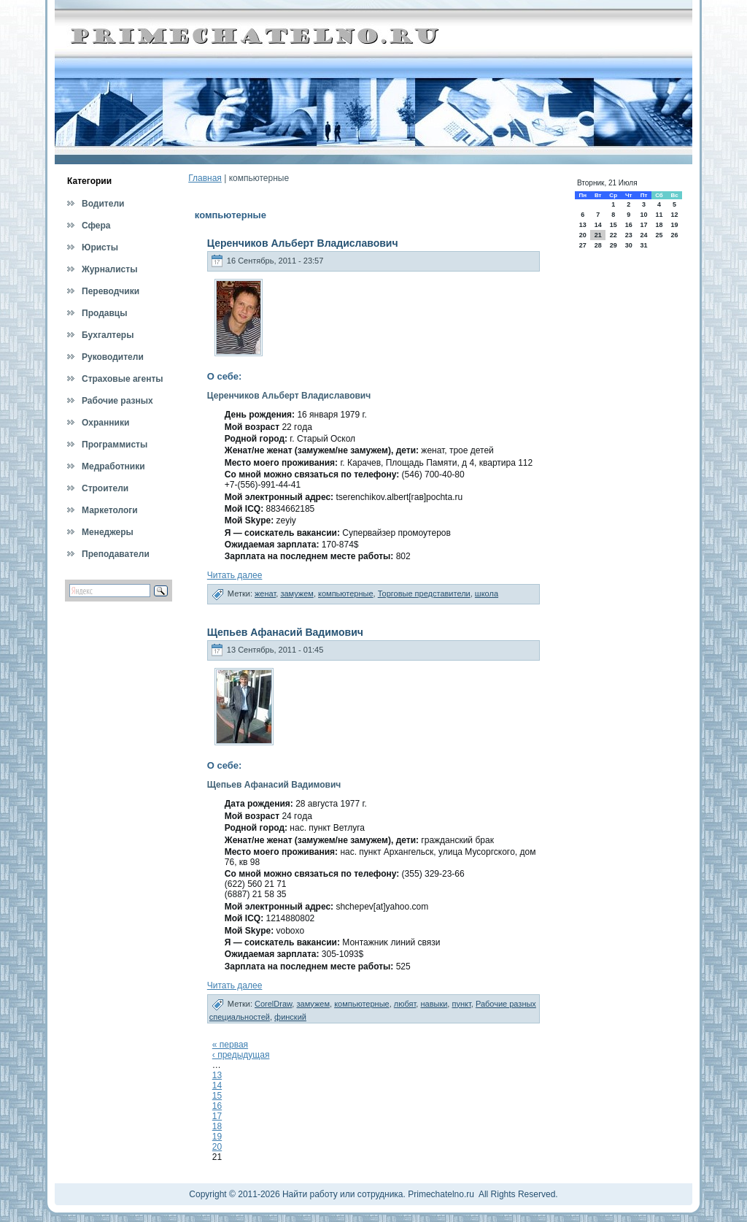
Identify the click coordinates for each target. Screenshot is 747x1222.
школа (486, 593)
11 (658, 214)
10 (643, 214)
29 (613, 245)
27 (583, 245)
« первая (230, 1045)
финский (290, 1016)
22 (613, 235)
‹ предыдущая (241, 1055)
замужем (297, 593)
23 (628, 235)
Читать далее (235, 575)
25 (658, 235)
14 (217, 1085)
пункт (461, 1003)
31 (643, 245)
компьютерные (346, 593)
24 (643, 235)
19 (217, 1136)
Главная (205, 178)
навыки (433, 1003)
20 (217, 1147)
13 (217, 1075)
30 (628, 245)
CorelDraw (273, 1003)
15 (217, 1096)
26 (674, 235)
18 (217, 1126)
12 (674, 214)
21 (598, 235)
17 (217, 1116)
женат (265, 593)
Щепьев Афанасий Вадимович (285, 632)
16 (217, 1106)
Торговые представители (424, 593)
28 (598, 245)
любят (405, 1003)
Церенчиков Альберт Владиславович (302, 243)
